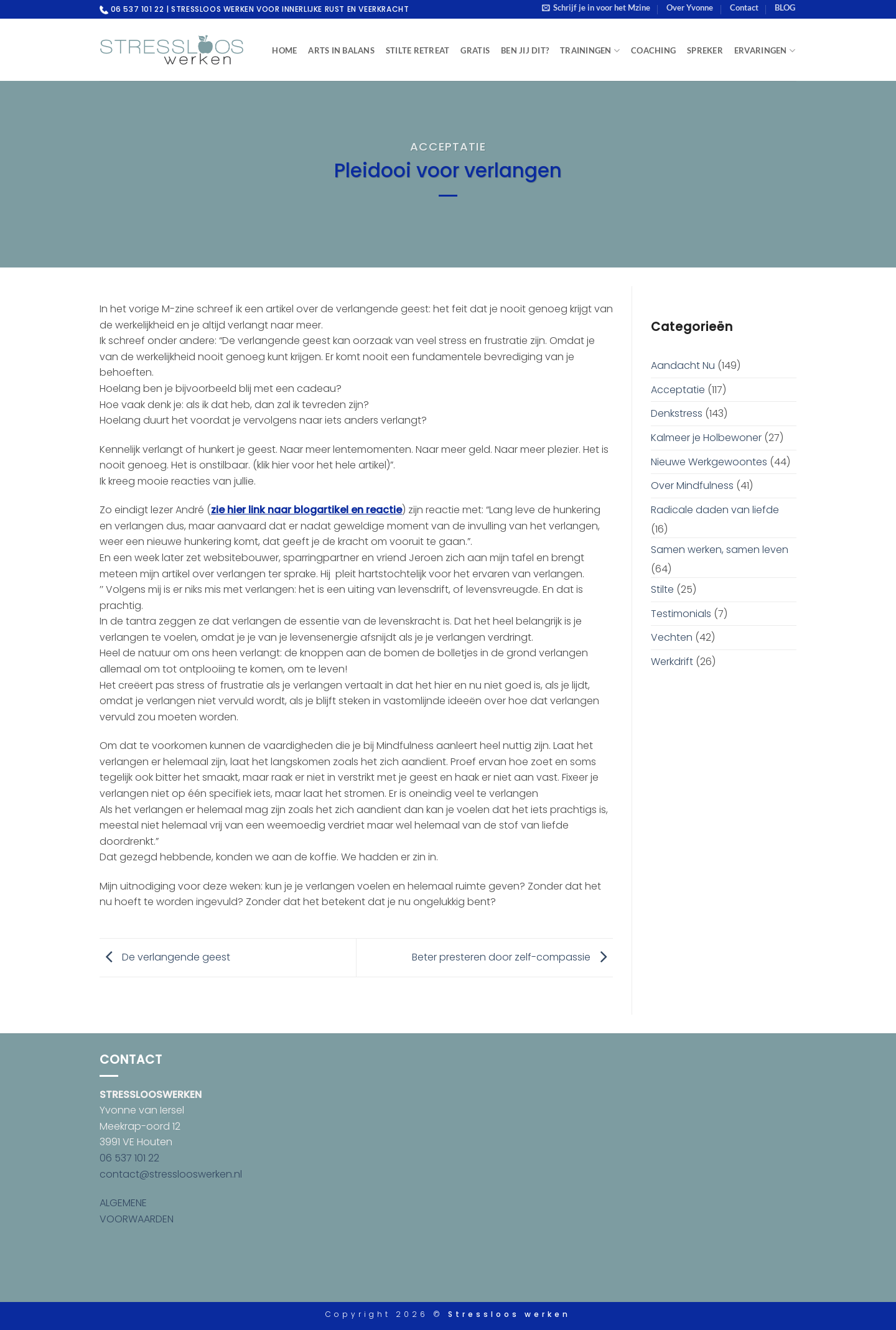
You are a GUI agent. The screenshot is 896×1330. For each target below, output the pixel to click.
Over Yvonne (689, 7)
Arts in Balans (341, 50)
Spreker (705, 50)
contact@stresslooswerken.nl (171, 1174)
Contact (744, 7)
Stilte (662, 589)
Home (284, 50)
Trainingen (590, 51)
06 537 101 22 (129, 1158)
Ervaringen (764, 51)
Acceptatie (447, 146)
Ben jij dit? (525, 50)
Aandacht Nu (683, 365)
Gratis (475, 50)
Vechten (672, 637)
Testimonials (681, 614)
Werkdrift (672, 661)
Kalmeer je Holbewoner (706, 437)
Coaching (653, 50)
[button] (596, 7)
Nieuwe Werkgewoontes (709, 462)
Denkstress (676, 413)
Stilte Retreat (418, 50)
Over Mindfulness (692, 485)
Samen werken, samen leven (719, 549)
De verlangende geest (165, 957)
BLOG (785, 7)
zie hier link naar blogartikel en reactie (306, 510)
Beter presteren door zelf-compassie (512, 957)
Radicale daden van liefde (715, 510)
